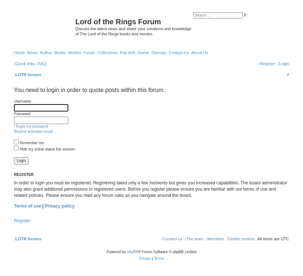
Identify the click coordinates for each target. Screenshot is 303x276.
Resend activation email (33, 132)
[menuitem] (41, 63)
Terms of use (27, 206)
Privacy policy (60, 206)
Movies (74, 52)
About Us (199, 52)
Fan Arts (127, 52)
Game (143, 52)
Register (22, 220)
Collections (108, 52)
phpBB (132, 252)
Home (19, 52)
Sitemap (158, 52)
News (32, 52)
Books (60, 52)
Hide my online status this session (44, 149)
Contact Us (179, 52)
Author (46, 52)
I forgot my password (31, 126)
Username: (23, 101)
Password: (22, 114)
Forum (89, 52)
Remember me (29, 143)
